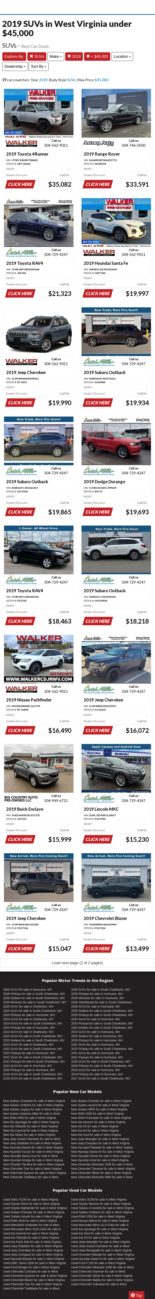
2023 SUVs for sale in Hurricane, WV (95, 1032)
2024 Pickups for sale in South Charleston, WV (102, 1023)
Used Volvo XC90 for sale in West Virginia (30, 1199)
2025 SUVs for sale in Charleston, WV (28, 1006)
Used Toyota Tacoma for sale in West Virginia (101, 1203)
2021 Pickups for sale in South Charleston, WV (34, 1061)
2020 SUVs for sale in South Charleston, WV (100, 1061)
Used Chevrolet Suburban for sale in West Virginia (99, 1284)
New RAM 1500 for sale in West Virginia (97, 1113)
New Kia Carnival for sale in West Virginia (30, 1130)
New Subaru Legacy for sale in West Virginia (32, 1109)
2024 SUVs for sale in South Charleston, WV (32, 1023)
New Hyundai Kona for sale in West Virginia (99, 1160)
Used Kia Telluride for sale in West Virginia (31, 1237)
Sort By (38, 66)
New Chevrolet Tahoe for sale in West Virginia (101, 1173)
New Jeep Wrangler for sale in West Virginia (100, 1139)
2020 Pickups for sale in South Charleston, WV (102, 1065)
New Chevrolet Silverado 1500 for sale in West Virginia (101, 1164)
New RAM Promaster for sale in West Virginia (101, 1118)
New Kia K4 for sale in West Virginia (95, 1130)
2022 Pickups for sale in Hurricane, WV (29, 1053)
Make (56, 56)
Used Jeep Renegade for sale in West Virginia (101, 1250)
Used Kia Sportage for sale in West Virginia (99, 1229)
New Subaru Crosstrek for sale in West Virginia (34, 1101)
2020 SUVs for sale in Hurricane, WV (27, 1065)
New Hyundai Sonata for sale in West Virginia (33, 1160)
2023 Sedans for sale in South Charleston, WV (34, 1040)
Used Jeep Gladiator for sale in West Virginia (32, 1246)
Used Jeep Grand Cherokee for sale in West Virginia (100, 1246)
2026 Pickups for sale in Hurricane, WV (97, 993)
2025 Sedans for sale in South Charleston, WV (102, 1010)
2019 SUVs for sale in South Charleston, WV (32, 1074)
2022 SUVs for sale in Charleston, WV (28, 1044)
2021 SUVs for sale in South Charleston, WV (32, 1057)
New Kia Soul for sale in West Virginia (96, 1134)
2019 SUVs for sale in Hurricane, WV (95, 1070)
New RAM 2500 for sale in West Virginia (29, 1118)
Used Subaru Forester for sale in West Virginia (33, 1212)
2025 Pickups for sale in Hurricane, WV (29, 1015)
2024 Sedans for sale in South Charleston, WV (102, 1027)
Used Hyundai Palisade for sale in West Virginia (102, 1254)
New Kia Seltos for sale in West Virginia (29, 1134)
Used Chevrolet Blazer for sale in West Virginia (34, 1280)
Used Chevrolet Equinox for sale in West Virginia (35, 1275)
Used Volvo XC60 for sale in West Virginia (98, 1199)
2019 (74, 56)
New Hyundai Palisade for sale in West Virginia (102, 1147)
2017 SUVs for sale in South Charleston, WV (100, 1078)
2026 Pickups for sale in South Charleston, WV (34, 993)
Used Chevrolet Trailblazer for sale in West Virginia (31, 1289)
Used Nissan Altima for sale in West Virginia (100, 1220)
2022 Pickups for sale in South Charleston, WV (102, 1049)
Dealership (14, 66)
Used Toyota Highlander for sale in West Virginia (35, 1208)
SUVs (37, 56)
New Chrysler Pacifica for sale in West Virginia (33, 1164)
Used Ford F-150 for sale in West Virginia (98, 1263)
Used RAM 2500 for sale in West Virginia (30, 1220)
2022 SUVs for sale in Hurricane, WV (95, 1044)
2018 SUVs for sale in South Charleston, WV (32, 1078)
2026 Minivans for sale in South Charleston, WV (34, 1002)
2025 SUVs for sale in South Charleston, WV (32, 1010)
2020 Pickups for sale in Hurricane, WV (29, 1070)
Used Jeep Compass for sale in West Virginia (33, 1254)
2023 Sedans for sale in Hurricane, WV (97, 1036)
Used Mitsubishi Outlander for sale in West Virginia (31, 1225)
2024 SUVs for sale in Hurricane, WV (95, 1019)
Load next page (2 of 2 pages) (77, 963)
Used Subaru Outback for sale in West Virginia (101, 1212)
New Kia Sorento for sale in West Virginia (98, 1122)
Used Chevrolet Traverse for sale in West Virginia (98, 1272)
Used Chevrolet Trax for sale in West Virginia (32, 1284)
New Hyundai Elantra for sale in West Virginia (33, 1147)
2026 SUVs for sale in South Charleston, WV (100, 989)
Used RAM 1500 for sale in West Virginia (98, 1216)
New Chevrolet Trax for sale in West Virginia (32, 1168)
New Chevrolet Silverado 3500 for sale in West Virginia (101, 1177)
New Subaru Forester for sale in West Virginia (101, 1101)
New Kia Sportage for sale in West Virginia (31, 1122)
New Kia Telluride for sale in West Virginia (30, 1126)
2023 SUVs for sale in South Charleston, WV (32, 1036)
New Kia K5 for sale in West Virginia (95, 1126)
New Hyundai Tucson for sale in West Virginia (33, 1151)
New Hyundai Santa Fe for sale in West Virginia (102, 1151)
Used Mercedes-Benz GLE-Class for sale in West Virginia (32, 1229)
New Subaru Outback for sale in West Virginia (33, 1105)
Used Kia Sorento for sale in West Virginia (30, 1233)
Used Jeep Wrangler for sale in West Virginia (100, 1242)
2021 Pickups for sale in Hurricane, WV (97, 1057)
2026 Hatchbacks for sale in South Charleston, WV (101, 1002)
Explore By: (14, 56)
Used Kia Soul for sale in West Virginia (96, 1233)
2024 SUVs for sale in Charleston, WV (28, 1019)
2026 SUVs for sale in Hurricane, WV (27, 989)
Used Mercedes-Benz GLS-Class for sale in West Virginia (100, 1225)
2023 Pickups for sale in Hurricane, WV (97, 1040)
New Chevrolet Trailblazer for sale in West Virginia (30, 1177)
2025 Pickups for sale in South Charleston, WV (102, 1015)
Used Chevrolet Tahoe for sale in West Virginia (101, 1275)
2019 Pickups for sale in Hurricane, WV (97, 1074)
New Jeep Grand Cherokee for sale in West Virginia (32, 1139)
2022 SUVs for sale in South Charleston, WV (32, 1049)
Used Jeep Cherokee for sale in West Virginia (33, 1250)
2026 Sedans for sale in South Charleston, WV (34, 998)
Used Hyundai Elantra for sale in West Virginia (33, 1258)
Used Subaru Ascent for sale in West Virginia (32, 1216)
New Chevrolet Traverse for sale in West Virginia (103, 1168)
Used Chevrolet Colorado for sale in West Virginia (30, 1272)
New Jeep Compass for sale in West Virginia (100, 1143)
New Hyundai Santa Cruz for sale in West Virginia (30, 1156)
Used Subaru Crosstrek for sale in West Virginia (102, 1208)
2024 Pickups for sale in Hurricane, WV (29, 1027)
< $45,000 (97, 56)
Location (122, 56)
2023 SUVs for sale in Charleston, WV (28, 1032)
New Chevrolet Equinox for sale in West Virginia (34, 1173)
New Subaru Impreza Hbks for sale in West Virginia (31, 1114)
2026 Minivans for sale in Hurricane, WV (97, 998)
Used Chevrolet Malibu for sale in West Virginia (102, 1280)
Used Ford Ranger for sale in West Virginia (31, 1267)
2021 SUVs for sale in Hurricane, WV (95, 1053)
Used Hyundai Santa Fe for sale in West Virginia (103, 1258)
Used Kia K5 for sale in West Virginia (95, 1237)
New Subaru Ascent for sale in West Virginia (100, 1105)
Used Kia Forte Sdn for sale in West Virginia (32, 1242)
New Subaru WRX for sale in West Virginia (99, 1109)
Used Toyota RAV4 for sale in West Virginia (31, 1203)
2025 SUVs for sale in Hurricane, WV (95, 1006)
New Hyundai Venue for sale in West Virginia (100, 1156)
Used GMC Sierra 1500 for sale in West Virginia (34, 1263)
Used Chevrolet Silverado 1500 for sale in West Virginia (102, 1267)
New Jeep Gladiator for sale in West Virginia (32, 1143)
